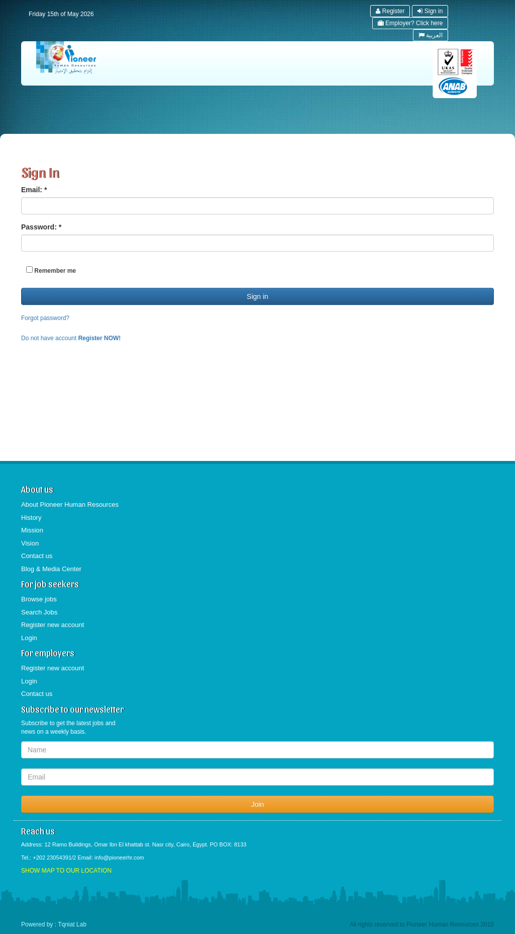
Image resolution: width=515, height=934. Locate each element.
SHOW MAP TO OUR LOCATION (66, 870)
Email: (34, 190)
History (31, 517)
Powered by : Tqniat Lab (54, 924)
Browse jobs (39, 599)
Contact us (36, 556)
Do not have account (71, 338)
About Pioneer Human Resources (70, 504)
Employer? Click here (410, 23)
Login (29, 638)
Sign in (430, 11)
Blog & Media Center (51, 569)
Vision (30, 543)
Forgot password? (45, 318)
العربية (430, 35)
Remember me (51, 270)
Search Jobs (39, 612)
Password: (41, 227)
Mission (32, 530)
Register (390, 11)
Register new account (52, 625)
